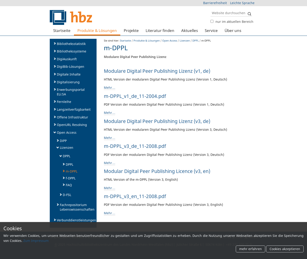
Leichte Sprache (242, 3)
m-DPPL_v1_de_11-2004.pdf (135, 96)
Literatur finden (160, 30)
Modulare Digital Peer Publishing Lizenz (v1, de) (157, 71)
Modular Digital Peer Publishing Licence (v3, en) (157, 171)
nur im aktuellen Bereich (234, 21)
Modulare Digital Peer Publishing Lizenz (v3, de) (157, 121)
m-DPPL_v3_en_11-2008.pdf (135, 196)
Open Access (169, 40)
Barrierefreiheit (215, 3)
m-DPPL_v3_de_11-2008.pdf (135, 146)
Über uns (233, 30)
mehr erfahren (250, 249)
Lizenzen (185, 40)
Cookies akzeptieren (285, 249)
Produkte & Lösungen (97, 30)
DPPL (195, 40)
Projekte (131, 30)
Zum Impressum (36, 240)
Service (211, 30)
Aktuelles (189, 30)
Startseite (62, 30)
